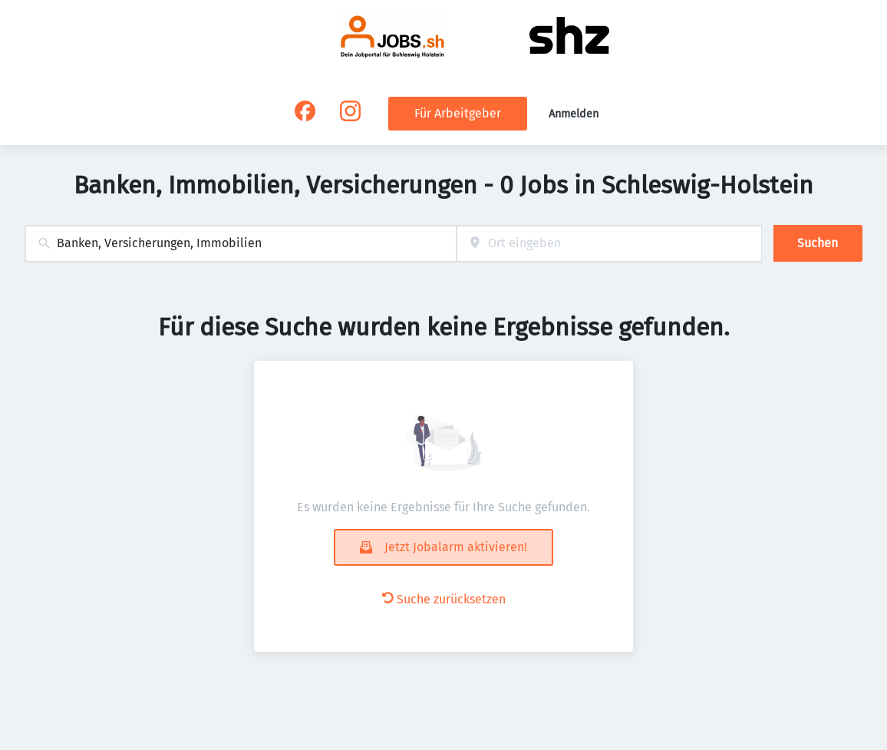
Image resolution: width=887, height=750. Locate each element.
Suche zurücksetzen (444, 599)
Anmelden (573, 114)
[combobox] (241, 244)
